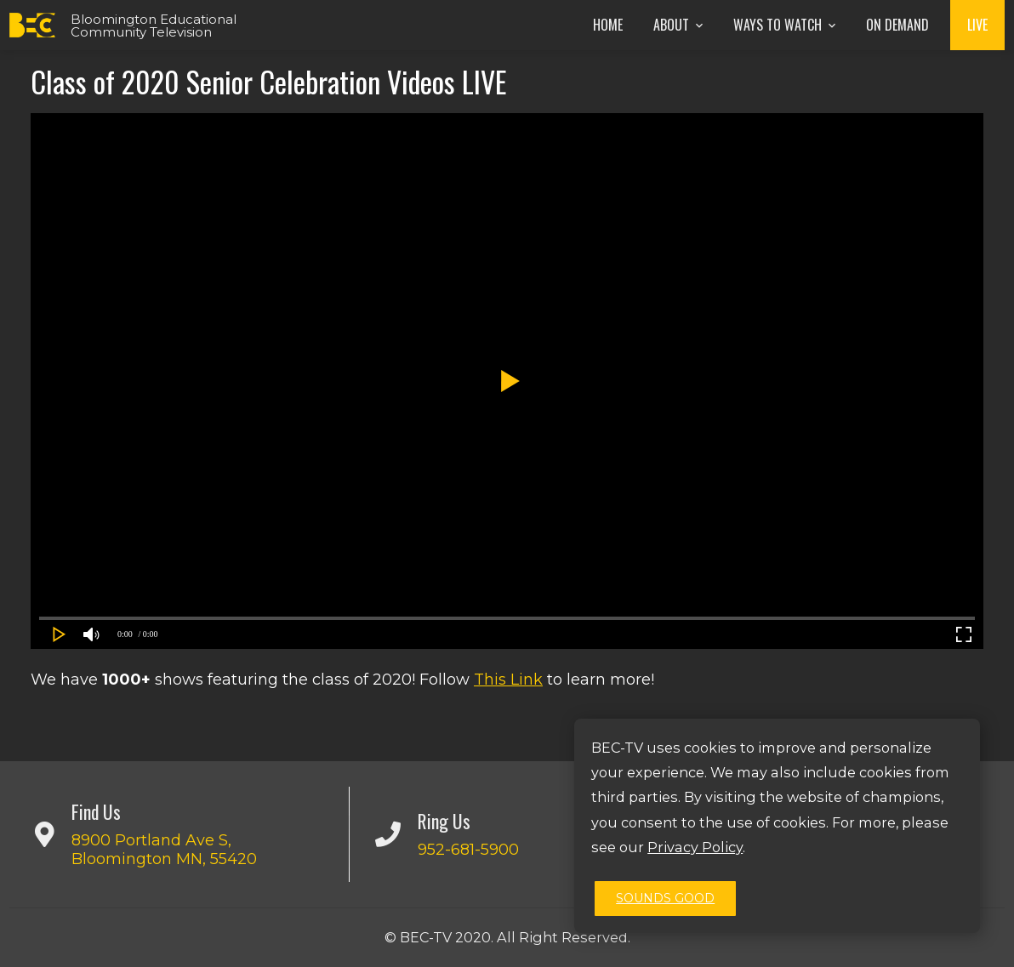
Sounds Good (665, 898)
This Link (508, 679)
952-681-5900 (468, 849)
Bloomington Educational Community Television (153, 25)
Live (977, 24)
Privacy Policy (695, 847)
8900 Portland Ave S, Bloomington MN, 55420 (164, 849)
